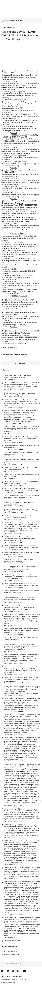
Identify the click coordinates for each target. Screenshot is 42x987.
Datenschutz (14, 979)
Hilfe (2, 976)
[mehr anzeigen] (21, 363)
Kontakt (8, 976)
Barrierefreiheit (5, 979)
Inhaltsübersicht (17, 976)
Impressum (23, 979)
